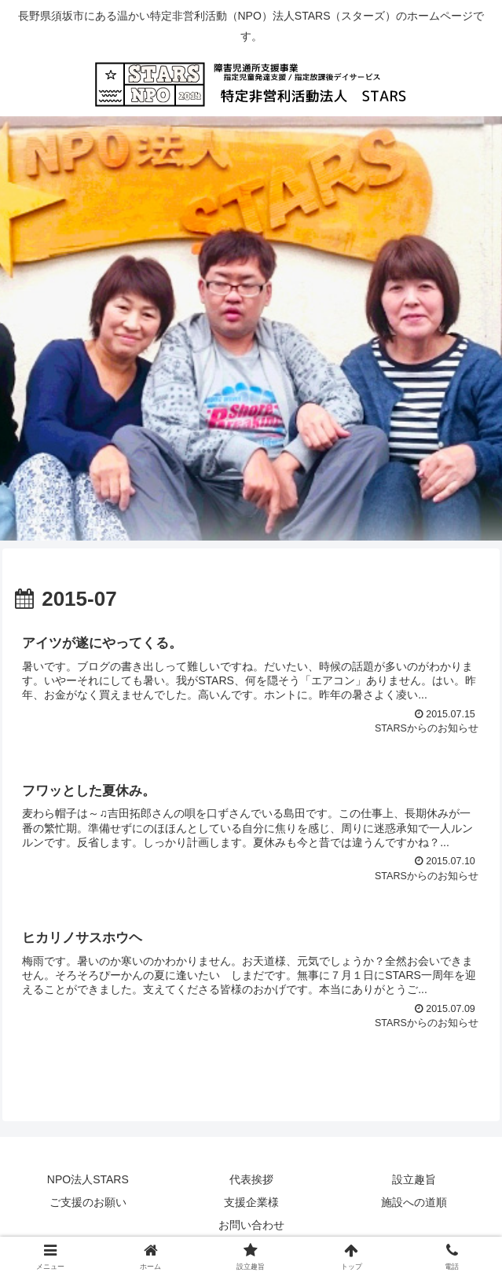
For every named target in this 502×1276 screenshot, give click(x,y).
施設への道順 (414, 1203)
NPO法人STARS (88, 1180)
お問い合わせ (251, 1225)
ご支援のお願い (87, 1203)
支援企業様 (251, 1203)
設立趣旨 (414, 1180)
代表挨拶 (251, 1180)
